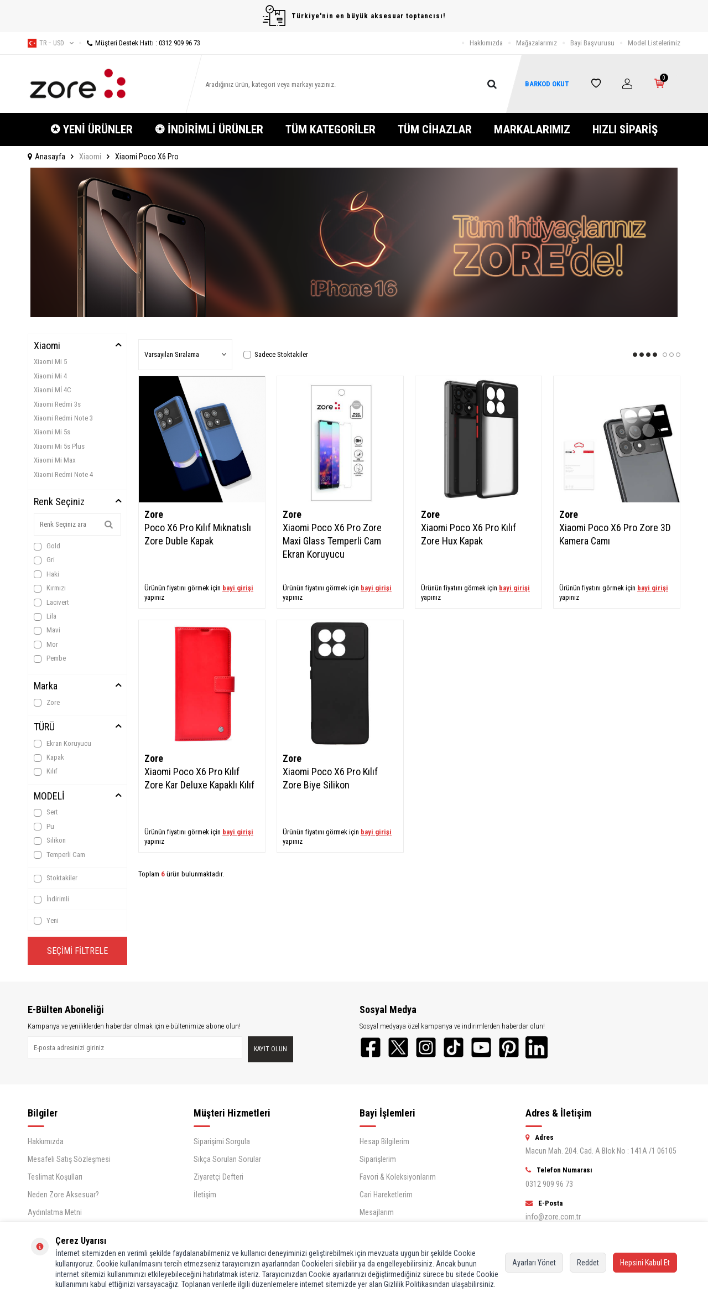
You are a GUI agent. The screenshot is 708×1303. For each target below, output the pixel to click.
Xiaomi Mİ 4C (52, 390)
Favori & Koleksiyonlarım (398, 1176)
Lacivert (51, 602)
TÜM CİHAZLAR (435, 129)
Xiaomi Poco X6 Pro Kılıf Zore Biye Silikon (330, 778)
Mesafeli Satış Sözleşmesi (69, 1159)
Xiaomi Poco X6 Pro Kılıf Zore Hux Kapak (468, 534)
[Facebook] (371, 1047)
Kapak (49, 757)
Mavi (47, 630)
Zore (47, 702)
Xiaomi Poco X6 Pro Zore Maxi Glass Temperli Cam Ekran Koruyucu (332, 541)
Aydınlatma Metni (55, 1212)
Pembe (50, 658)
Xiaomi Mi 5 (50, 361)
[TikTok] (453, 1047)
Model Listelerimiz (654, 43)
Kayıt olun (270, 1049)
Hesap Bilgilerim (384, 1141)
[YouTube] (481, 1047)
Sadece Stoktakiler (275, 354)
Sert (46, 812)
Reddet (588, 1262)
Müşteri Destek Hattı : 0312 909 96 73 (139, 43)
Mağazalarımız (536, 43)
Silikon (50, 840)
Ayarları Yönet (534, 1262)
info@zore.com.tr (553, 1216)
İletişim (205, 1194)
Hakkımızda (486, 43)
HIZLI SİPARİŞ (625, 129)
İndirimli (51, 899)
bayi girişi (237, 588)
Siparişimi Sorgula (222, 1141)
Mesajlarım (377, 1212)
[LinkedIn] (536, 1047)
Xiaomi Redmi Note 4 (63, 474)
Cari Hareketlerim (386, 1194)
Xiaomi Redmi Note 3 (63, 418)
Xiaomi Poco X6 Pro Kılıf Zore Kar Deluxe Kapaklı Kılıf (199, 778)
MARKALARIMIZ (532, 129)
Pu (44, 826)
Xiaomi (90, 156)
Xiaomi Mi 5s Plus (59, 446)
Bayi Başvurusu (592, 43)
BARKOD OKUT (547, 84)
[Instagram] (426, 1047)
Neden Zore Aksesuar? (63, 1194)
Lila (45, 616)
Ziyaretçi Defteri (218, 1176)
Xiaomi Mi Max (55, 460)
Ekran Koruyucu (62, 743)
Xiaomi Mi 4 (50, 376)
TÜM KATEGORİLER (330, 129)
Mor (46, 644)
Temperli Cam (59, 854)
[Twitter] (398, 1047)
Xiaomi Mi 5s (52, 432)
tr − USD (51, 43)
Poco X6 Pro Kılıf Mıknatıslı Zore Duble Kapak (197, 534)
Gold (47, 546)
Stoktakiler (55, 878)
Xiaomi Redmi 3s (57, 404)
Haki (46, 574)
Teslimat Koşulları (55, 1176)
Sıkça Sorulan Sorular (227, 1159)
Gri (44, 560)
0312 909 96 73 (549, 1184)
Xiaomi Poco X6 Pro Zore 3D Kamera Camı (615, 534)
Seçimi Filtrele (77, 951)
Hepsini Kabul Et (645, 1262)
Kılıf (46, 771)
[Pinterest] (509, 1047)
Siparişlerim (378, 1159)
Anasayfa (46, 156)
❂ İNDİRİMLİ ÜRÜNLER (209, 129)
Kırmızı (50, 588)
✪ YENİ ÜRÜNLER (91, 129)
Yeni (46, 920)
